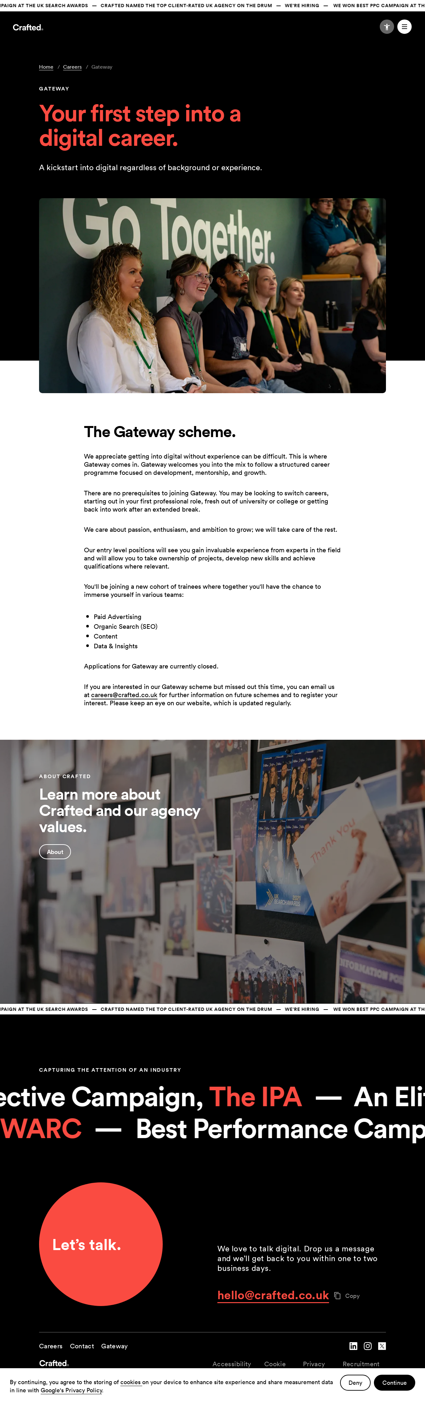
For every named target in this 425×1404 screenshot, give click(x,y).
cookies (131, 1382)
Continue (394, 1382)
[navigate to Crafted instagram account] (368, 1351)
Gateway (114, 1346)
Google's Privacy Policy (71, 1390)
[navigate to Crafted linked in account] (353, 1351)
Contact (82, 1346)
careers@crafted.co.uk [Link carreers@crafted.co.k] (124, 695)
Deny (355, 1382)
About (55, 852)
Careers (72, 66)
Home (46, 66)
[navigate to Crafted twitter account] (382, 1351)
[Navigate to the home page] (28, 28)
